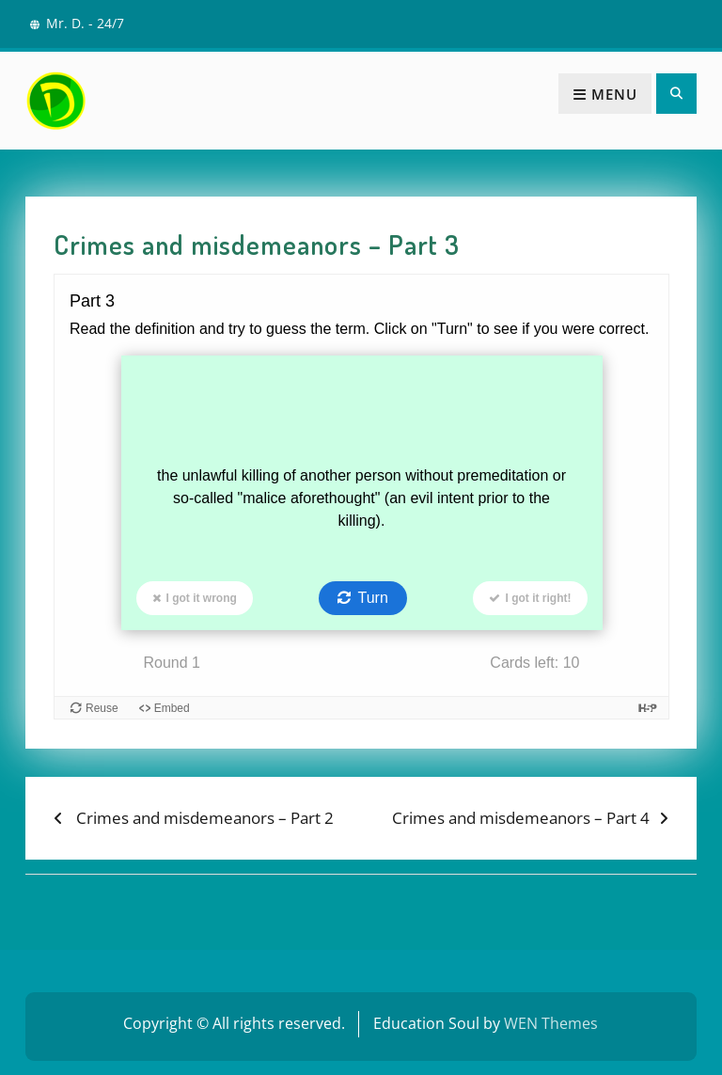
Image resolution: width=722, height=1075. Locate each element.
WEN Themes (551, 1023)
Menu (605, 94)
